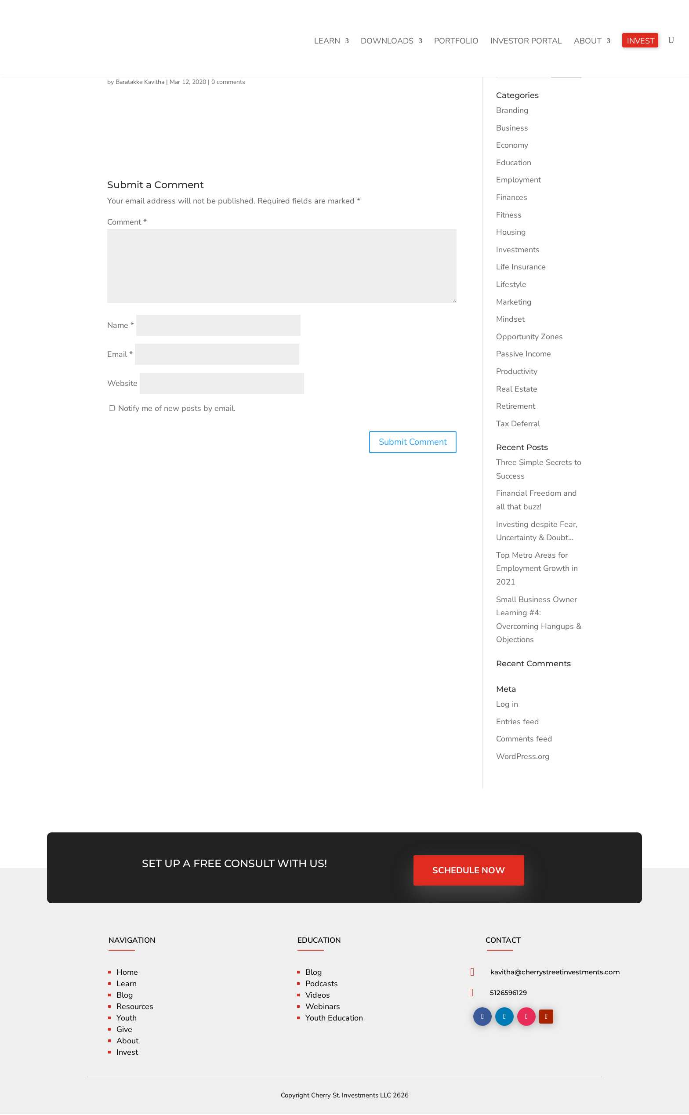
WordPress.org (523, 756)
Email (120, 354)
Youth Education (334, 1018)
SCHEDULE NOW (469, 870)
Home (127, 973)
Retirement (515, 406)
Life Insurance (521, 266)
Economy (512, 145)
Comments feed (524, 739)
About (588, 42)
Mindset (510, 319)
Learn (327, 42)
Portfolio (456, 42)
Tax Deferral (518, 423)
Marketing (514, 302)
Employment (518, 179)
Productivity (516, 371)
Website (122, 383)
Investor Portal (526, 42)
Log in (507, 704)
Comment (127, 222)
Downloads (387, 42)
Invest (641, 42)
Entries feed (517, 721)
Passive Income (523, 354)
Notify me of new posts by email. (177, 408)
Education (513, 162)
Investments (518, 249)
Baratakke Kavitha (140, 82)
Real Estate (516, 389)
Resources (134, 1007)
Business (512, 128)
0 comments (228, 82)
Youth (126, 1018)
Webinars (322, 1007)
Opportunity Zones (529, 336)
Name (120, 325)
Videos (317, 996)
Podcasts (321, 984)
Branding (512, 110)
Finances (511, 197)
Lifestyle (511, 284)
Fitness (509, 215)
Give (124, 1030)
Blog (124, 996)
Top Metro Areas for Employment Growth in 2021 (537, 568)
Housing (511, 232)
